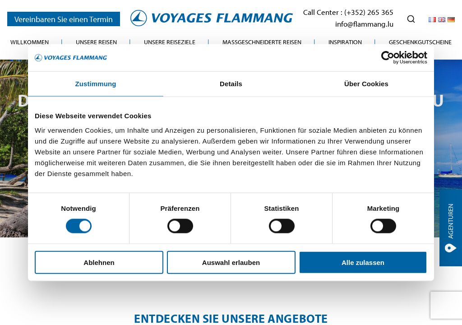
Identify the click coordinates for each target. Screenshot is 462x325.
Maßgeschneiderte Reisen (261, 42)
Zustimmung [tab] (95, 84)
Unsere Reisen (96, 42)
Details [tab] (231, 84)
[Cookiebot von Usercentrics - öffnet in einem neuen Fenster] (387, 58)
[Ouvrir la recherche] (411, 19)
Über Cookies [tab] (366, 84)
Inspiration (345, 42)
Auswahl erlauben (231, 262)
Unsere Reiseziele (169, 42)
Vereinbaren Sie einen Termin (63, 19)
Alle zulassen (363, 262)
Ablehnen (98, 262)
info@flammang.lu (364, 23)
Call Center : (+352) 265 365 (348, 12)
